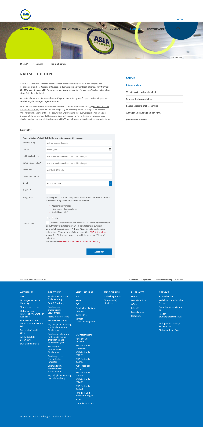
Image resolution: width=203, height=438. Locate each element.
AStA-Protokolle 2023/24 (83, 385)
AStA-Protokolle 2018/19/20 (83, 358)
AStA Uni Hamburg (98, 243)
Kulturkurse (70, 28)
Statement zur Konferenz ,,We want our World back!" (32, 325)
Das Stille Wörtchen (85, 414)
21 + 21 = (26, 201)
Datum (26, 161)
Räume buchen (133, 96)
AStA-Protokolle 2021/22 (83, 372)
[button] (178, 29)
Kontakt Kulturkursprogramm (86, 331)
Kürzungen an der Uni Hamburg (30, 313)
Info (77, 307)
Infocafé (135, 319)
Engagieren (94, 28)
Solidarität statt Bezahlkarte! (27, 350)
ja (49, 229)
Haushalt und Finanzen (82, 351)
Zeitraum (27, 181)
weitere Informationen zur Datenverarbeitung (79, 252)
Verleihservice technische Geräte (142, 103)
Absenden (99, 263)
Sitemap (179, 291)
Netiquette (136, 327)
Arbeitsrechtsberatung (58, 328)
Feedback (134, 291)
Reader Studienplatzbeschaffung (142, 117)
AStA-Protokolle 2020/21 (83, 365)
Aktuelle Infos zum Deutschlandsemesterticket (31, 335)
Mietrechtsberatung (57, 332)
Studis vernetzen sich (30, 318)
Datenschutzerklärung (163, 291)
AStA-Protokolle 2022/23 (83, 378)
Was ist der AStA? (139, 311)
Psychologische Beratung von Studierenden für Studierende (59, 338)
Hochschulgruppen (112, 307)
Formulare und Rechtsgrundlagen (84, 406)
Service (135, 28)
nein (56, 229)
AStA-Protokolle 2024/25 (83, 392)
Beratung (48, 28)
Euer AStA (117, 28)
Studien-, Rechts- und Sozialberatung (58, 309)
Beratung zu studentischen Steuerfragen (54, 321)
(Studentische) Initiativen (110, 313)
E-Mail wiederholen (31, 174)
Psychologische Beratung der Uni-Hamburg (59, 388)
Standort (27, 194)
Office (134, 315)
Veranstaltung (29, 154)
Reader (79, 411)
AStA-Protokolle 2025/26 (83, 399)
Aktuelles (27, 28)
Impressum (146, 291)
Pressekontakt (137, 323)
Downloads (156, 28)
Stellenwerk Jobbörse (136, 131)
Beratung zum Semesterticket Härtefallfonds (55, 380)
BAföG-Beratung (56, 314)
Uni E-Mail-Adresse (31, 167)
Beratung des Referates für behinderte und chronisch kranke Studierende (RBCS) (59, 350)
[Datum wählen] (110, 161)
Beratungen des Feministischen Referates (55, 370)
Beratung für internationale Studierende (54, 361)
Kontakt (135, 307)
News (22, 307)
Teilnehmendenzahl (31, 188)
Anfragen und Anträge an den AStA (143, 124)
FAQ (77, 315)
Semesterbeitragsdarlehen (139, 110)
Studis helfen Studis (29, 355)
